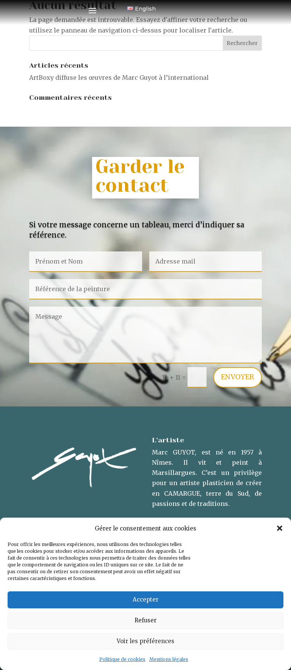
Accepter (145, 599)
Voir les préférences (145, 641)
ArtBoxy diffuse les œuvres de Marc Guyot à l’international (119, 77)
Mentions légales (168, 659)
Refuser (145, 620)
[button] (279, 528)
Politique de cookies (122, 659)
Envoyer (237, 376)
